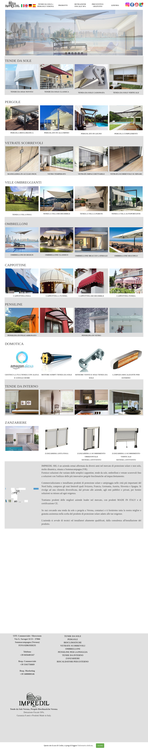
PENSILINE (13, 304)
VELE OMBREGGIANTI (23, 182)
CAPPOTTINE (15, 265)
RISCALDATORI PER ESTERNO (72, 661)
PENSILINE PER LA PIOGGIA (72, 652)
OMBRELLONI (16, 224)
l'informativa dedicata (85, 746)
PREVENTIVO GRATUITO (97, 5)
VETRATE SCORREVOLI (24, 143)
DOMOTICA (14, 344)
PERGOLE (13, 102)
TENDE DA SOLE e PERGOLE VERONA (45, 5)
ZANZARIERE (16, 422)
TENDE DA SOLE (18, 61)
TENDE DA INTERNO (21, 386)
